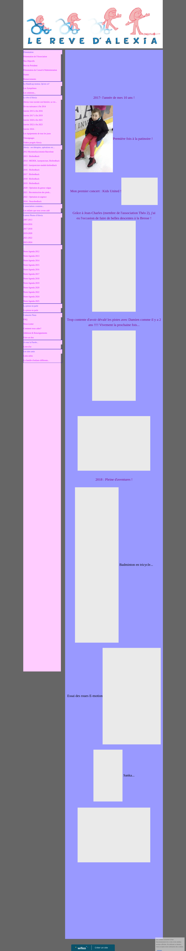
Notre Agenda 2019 (31, 283)
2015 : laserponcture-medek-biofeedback (40, 165)
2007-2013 (27, 220)
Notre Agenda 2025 (31, 301)
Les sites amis (29, 351)
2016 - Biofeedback (31, 170)
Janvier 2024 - (29, 129)
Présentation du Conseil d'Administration (40, 70)
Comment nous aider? (32, 328)
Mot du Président (30, 65)
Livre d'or (27, 347)
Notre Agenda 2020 (31, 288)
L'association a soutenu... (33, 206)
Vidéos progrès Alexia (32, 143)
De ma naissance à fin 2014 (34, 106)
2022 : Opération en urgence (34, 197)
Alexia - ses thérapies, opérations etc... (39, 147)
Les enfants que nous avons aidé (36, 211)
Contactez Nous (29, 315)
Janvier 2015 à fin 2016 (33, 111)
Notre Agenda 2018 (31, 278)
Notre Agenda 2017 (31, 274)
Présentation (28, 52)
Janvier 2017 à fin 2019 (33, 115)
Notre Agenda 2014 (31, 260)
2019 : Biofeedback (31, 183)
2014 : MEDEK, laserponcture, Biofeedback (41, 161)
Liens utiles (28, 356)
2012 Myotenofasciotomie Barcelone (38, 152)
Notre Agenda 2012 (31, 251)
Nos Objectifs (29, 61)
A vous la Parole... (30, 342)
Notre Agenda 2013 (31, 256)
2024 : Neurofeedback (32, 201)
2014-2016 (27, 224)
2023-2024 (27, 242)
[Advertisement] (42, 422)
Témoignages (28, 138)
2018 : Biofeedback (31, 179)
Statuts (26, 75)
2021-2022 (27, 238)
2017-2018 (27, 229)
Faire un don (28, 337)
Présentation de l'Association (35, 56)
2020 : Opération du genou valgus (37, 188)
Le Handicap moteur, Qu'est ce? (36, 84)
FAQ (25, 319)
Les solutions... (29, 93)
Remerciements (29, 79)
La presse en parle (30, 306)
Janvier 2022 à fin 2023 (33, 124)
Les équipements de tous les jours (37, 133)
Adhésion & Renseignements (35, 333)
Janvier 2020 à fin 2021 (33, 120)
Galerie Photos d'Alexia (33, 215)
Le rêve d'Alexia (30, 98)
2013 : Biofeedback (31, 156)
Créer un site (101, 947)
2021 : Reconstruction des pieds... (37, 192)
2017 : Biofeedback (31, 174)
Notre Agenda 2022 (31, 292)
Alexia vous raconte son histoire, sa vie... (40, 102)
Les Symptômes (29, 88)
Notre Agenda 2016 (31, 269)
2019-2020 (27, 233)
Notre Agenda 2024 (31, 297)
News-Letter (28, 324)
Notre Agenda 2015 (31, 265)
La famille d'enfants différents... (36, 360)
